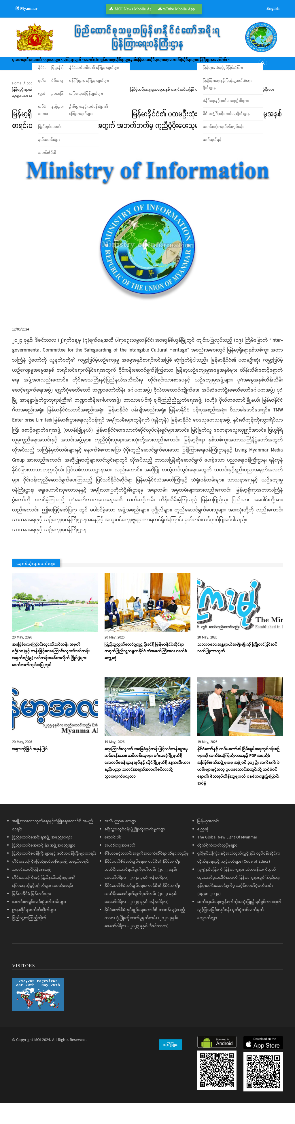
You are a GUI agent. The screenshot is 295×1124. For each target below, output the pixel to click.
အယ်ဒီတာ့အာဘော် (120, 867)
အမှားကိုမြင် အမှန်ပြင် (30, 770)
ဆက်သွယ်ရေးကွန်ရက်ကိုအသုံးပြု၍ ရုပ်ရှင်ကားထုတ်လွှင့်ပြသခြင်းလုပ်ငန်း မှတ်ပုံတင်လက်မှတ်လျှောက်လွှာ (239, 931)
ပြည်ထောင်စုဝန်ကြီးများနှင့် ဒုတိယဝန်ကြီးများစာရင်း (54, 875)
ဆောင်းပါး (139, 65)
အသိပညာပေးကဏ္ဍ (120, 842)
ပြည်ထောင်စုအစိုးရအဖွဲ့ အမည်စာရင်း (42, 858)
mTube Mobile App (178, 9)
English (272, 8)
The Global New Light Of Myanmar (227, 858)
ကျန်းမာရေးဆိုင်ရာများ (172, 65)
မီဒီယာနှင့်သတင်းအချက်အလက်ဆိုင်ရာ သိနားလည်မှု (147, 875)
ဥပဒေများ (80, 65)
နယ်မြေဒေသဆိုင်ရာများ (216, 65)
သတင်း (54, 65)
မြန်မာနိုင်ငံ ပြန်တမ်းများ (32, 915)
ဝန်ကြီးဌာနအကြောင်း (79, 82)
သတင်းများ (35, 104)
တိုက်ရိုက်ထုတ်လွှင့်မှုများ (217, 867)
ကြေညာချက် (110, 65)
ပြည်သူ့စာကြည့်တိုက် (29, 939)
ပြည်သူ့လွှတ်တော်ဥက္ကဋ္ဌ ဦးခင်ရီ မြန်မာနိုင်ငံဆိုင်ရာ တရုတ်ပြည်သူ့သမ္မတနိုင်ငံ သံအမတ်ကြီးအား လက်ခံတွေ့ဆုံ (146, 672)
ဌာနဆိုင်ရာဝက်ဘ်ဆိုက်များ (34, 931)
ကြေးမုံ (203, 850)
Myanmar (26, 8)
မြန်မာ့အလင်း (208, 842)
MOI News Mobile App (134, 9)
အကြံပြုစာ (171, 1065)
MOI (37, 1061)
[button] (147, 249)
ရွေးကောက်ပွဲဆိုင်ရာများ (34, 82)
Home (16, 104)
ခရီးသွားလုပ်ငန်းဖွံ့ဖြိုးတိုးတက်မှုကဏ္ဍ (135, 850)
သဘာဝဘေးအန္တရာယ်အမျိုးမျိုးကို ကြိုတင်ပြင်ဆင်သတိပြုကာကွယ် (237, 669)
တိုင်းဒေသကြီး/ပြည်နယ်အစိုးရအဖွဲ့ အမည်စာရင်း (51, 883)
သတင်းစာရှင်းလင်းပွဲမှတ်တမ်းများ (39, 923)
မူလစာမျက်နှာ (27, 65)
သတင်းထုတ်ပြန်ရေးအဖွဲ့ (32, 891)
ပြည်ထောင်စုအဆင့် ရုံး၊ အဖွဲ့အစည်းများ (43, 867)
